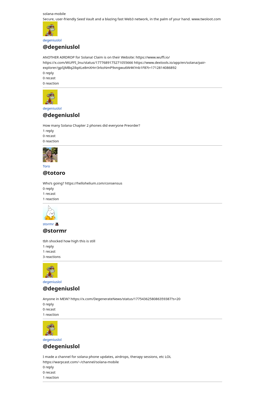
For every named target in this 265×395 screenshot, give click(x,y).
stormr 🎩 (51, 224)
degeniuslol (52, 40)
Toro (46, 166)
